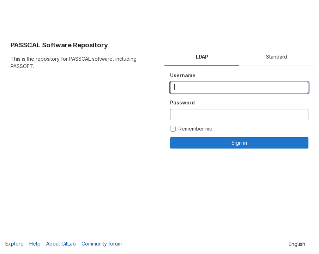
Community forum (102, 244)
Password (182, 102)
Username (182, 75)
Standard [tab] (276, 57)
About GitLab (61, 244)
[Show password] (302, 114)
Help (35, 244)
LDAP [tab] (202, 57)
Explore (14, 244)
